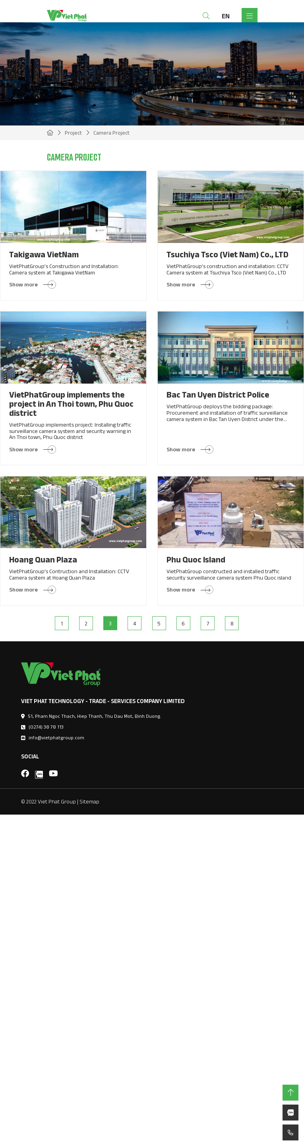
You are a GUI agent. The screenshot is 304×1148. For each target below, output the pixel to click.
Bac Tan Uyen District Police (218, 394)
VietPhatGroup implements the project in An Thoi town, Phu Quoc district (71, 403)
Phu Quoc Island (196, 559)
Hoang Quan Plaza (43, 559)
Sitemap (89, 801)
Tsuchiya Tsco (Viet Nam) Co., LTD (228, 254)
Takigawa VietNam (44, 254)
